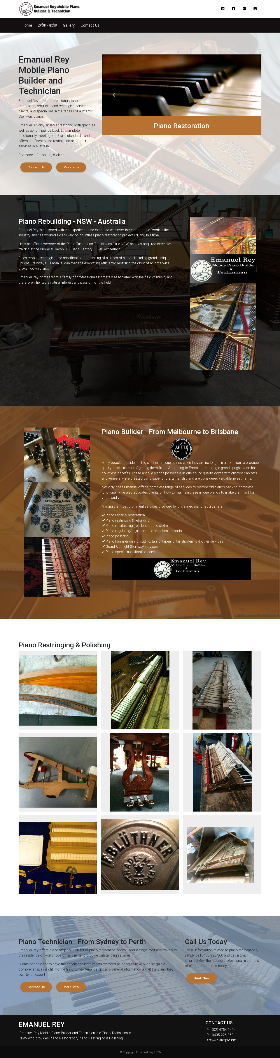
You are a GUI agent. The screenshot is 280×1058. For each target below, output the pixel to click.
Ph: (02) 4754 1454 (221, 1030)
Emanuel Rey (144, 1052)
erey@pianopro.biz (221, 1040)
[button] (223, 9)
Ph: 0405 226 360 (219, 1035)
